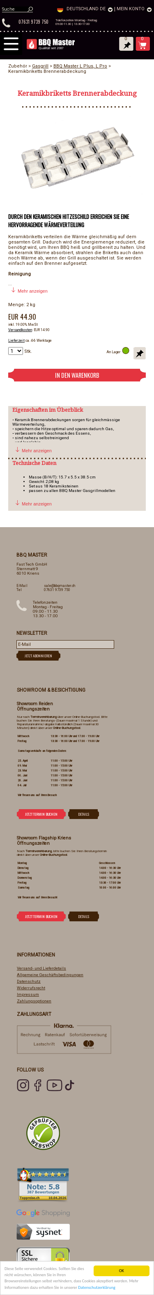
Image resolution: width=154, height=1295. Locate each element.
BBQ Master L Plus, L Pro (80, 66)
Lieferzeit (16, 340)
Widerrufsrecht (31, 988)
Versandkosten (20, 330)
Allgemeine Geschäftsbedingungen (50, 974)
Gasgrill (40, 66)
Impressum (28, 994)
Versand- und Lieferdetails (41, 968)
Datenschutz (29, 981)
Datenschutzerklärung (96, 1288)
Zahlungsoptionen (34, 1001)
